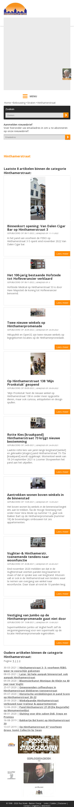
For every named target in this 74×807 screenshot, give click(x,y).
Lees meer (62, 253)
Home (7, 102)
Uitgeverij (36, 806)
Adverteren (46, 806)
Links (46, 803)
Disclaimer (62, 803)
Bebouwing (19, 102)
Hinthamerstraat (46, 102)
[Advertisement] (36, 54)
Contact (27, 806)
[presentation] (24, 146)
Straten (31, 102)
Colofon (53, 803)
